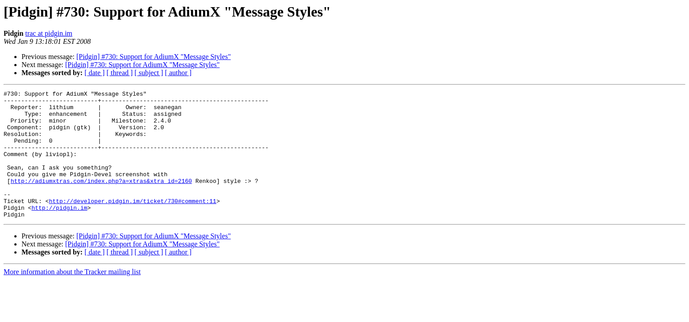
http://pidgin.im (59, 232)
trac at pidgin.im (48, 33)
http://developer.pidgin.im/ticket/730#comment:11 (132, 224)
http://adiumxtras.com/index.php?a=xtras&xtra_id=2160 (101, 199)
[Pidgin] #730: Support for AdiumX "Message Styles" (153, 56)
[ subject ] (149, 72)
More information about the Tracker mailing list (72, 297)
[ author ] (178, 72)
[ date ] (95, 72)
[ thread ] (119, 72)
